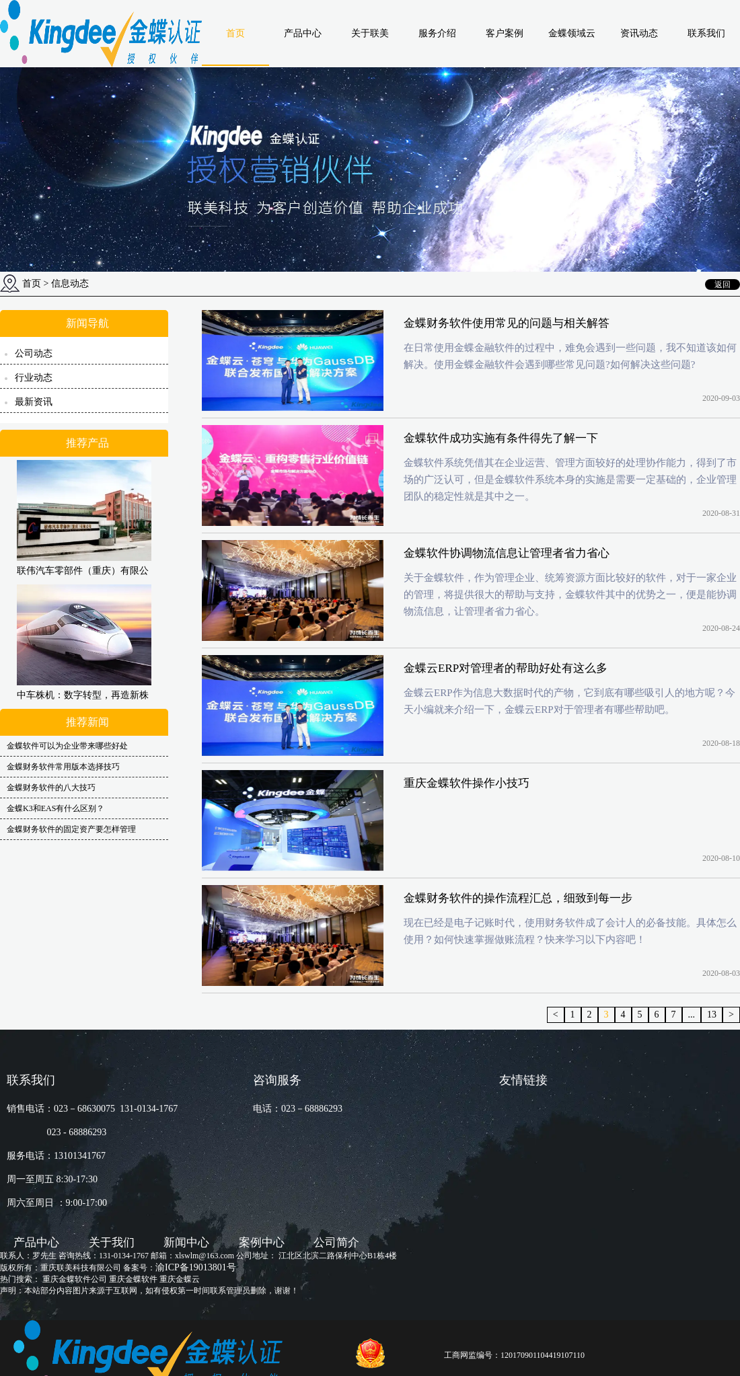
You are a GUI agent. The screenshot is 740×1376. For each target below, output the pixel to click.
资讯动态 (639, 33)
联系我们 (706, 33)
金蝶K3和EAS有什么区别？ (55, 808)
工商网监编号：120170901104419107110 (514, 1355)
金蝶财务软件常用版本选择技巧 (63, 766)
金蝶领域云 (571, 33)
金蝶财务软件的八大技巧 (51, 787)
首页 (235, 33)
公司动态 (33, 353)
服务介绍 (437, 33)
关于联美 (370, 33)
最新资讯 (33, 402)
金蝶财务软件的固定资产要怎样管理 (71, 829)
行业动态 (33, 378)
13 (711, 1014)
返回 (722, 284)
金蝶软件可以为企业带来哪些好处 (67, 746)
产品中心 (303, 33)
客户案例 (504, 33)
